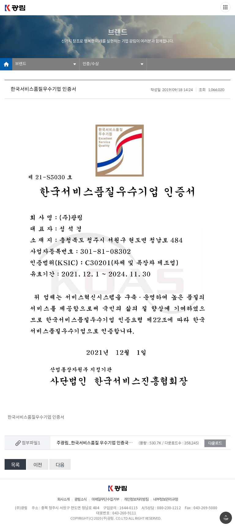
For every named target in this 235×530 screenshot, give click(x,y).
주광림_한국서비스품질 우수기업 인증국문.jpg (95, 442)
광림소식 (80, 500)
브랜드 (20, 64)
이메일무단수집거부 (105, 500)
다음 (60, 465)
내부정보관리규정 (165, 500)
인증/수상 (91, 64)
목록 (15, 465)
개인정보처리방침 (136, 500)
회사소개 (63, 500)
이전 (37, 465)
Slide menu (225, 7)
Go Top (226, 518)
